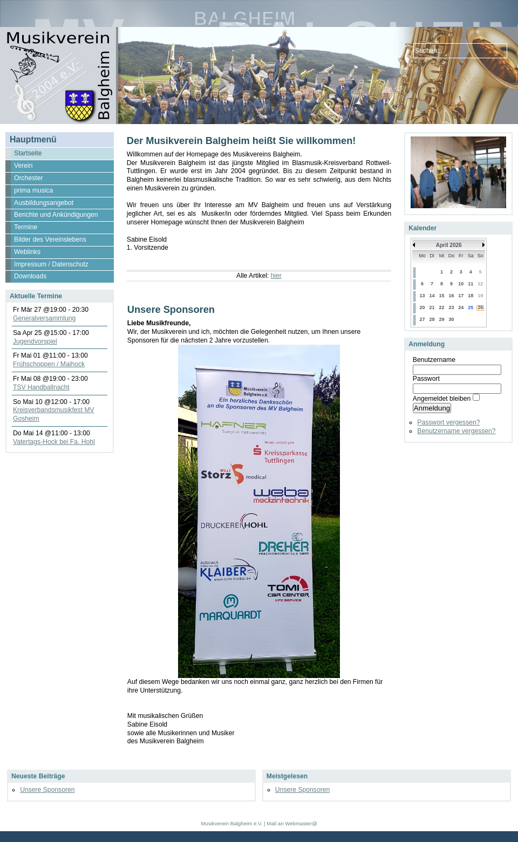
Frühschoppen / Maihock (49, 364)
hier (276, 275)
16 (451, 295)
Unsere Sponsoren (47, 789)
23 (451, 307)
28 (432, 319)
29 (442, 319)
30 (451, 319)
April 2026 (449, 245)
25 (470, 307)
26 (480, 307)
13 (422, 295)
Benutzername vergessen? (456, 431)
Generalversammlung (44, 318)
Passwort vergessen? (448, 422)
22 (442, 307)
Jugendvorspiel (35, 341)
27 (422, 319)
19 (480, 295)
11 (470, 283)
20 (422, 307)
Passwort (426, 378)
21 (432, 307)
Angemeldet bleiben (442, 398)
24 (461, 307)
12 (480, 283)
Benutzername (434, 360)
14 (432, 295)
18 (470, 295)
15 (442, 295)
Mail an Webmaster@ (292, 823)
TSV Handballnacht (41, 387)
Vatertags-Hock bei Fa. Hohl (54, 442)
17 (461, 295)
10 (461, 283)
